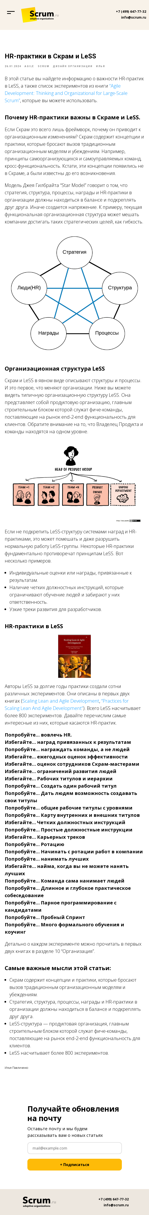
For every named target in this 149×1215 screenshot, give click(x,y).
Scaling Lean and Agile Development (60, 701)
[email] (74, 1148)
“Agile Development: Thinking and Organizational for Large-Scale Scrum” (66, 93)
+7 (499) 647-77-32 (131, 11)
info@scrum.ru (133, 17)
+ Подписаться (74, 1164)
